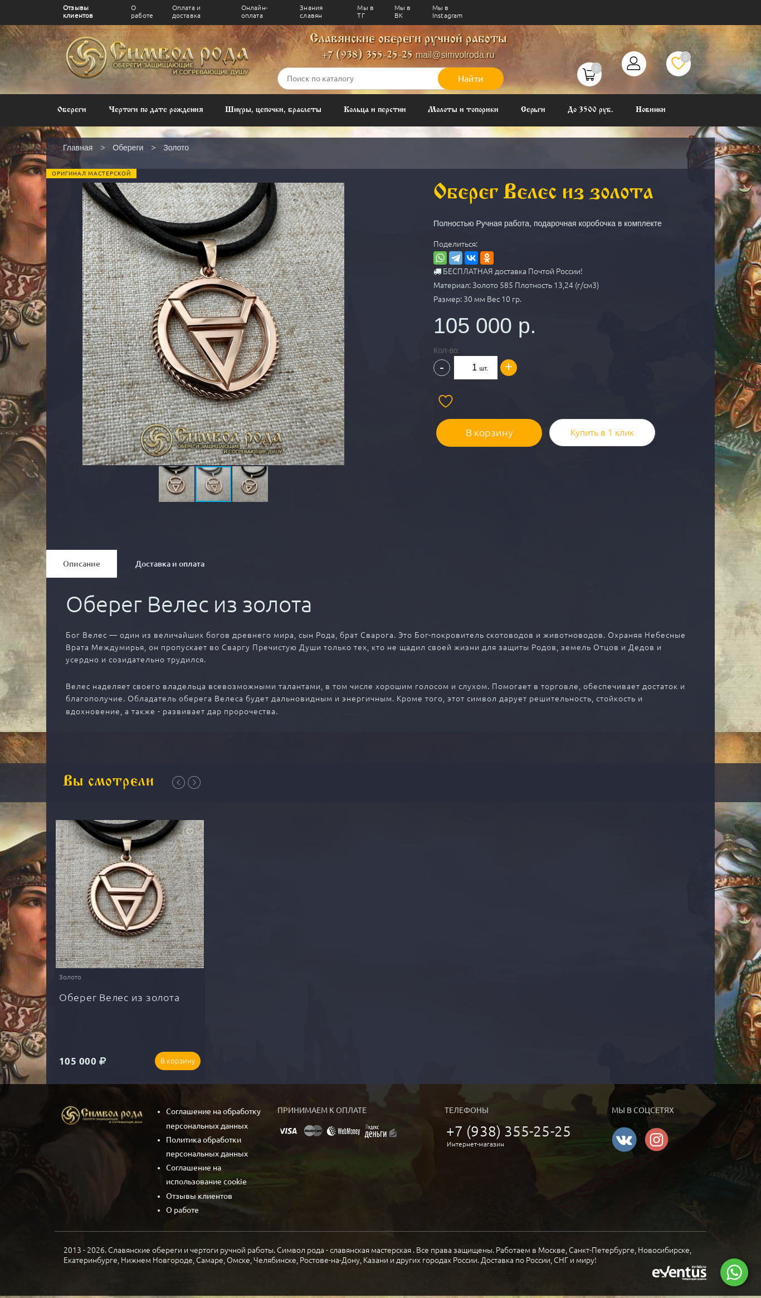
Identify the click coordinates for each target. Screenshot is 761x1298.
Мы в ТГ (365, 11)
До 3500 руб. (590, 110)
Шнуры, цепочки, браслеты (273, 110)
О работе (142, 11)
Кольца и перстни (375, 110)
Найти (471, 79)
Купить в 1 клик (592, 429)
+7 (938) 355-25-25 (367, 55)
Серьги (533, 110)
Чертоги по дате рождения (156, 110)
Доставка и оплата (169, 563)
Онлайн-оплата (254, 11)
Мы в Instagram (447, 11)
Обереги (71, 110)
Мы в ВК (402, 11)
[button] (212, 297)
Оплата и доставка (186, 11)
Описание (81, 563)
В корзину (484, 429)
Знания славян (311, 11)
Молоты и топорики (463, 110)
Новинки (651, 110)
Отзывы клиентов (78, 11)
